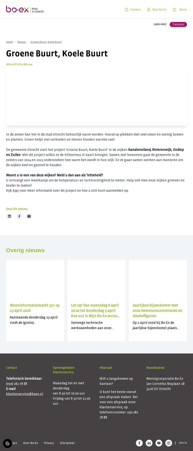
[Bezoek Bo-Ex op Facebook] (139, 443)
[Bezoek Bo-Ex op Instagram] (168, 443)
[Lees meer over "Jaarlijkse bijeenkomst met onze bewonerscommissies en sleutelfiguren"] (157, 311)
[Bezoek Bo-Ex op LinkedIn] (149, 443)
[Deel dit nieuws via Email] (29, 216)
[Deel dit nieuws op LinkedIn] (9, 216)
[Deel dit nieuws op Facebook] (19, 216)
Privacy (49, 443)
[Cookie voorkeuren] (7, 443)
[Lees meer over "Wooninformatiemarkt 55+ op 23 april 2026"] (35, 308)
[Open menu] (179, 9)
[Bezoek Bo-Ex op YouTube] (158, 443)
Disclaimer (67, 443)
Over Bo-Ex (30, 443)
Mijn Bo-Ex (156, 10)
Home (9, 42)
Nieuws (21, 42)
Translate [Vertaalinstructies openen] (178, 24)
